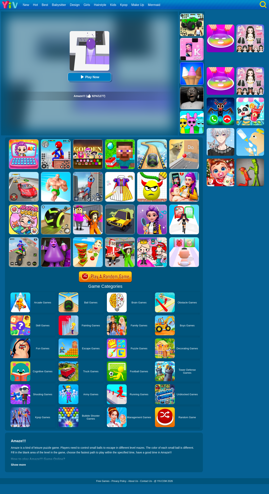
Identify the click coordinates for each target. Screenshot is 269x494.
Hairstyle (100, 5)
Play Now (89, 76)
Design (75, 5)
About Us (133, 481)
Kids (113, 5)
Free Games (102, 481)
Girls (87, 5)
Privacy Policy (118, 481)
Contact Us (146, 481)
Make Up (137, 5)
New (26, 5)
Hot (35, 5)
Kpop (123, 5)
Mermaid (154, 5)
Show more (18, 464)
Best (45, 5)
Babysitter (59, 5)
